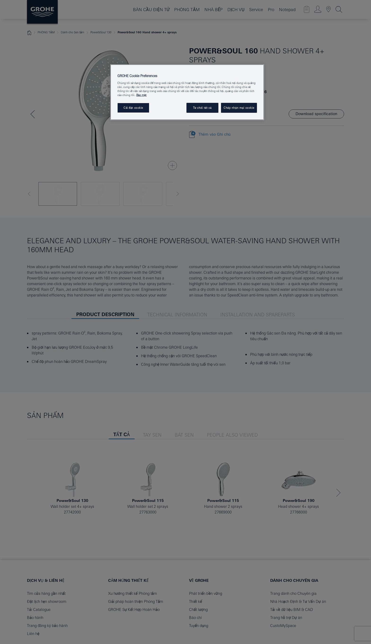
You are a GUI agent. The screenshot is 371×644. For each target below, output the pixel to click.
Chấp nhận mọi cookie (239, 107)
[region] (187, 92)
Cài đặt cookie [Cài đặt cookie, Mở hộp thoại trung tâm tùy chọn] (133, 107)
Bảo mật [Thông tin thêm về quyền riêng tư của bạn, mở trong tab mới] (141, 94)
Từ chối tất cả (202, 107)
